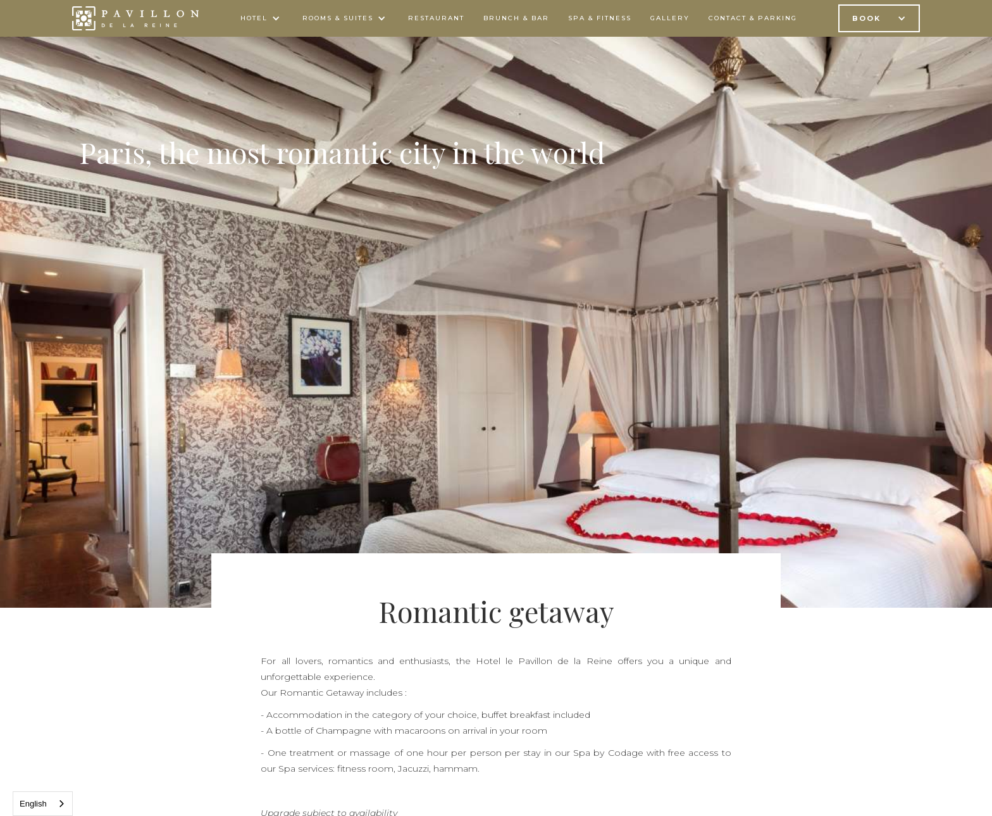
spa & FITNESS (599, 18)
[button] (262, 18)
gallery (670, 18)
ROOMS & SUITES (337, 18)
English (33, 803)
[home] (135, 18)
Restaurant (436, 18)
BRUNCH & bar (516, 18)
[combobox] (43, 803)
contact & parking (753, 18)
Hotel (254, 18)
